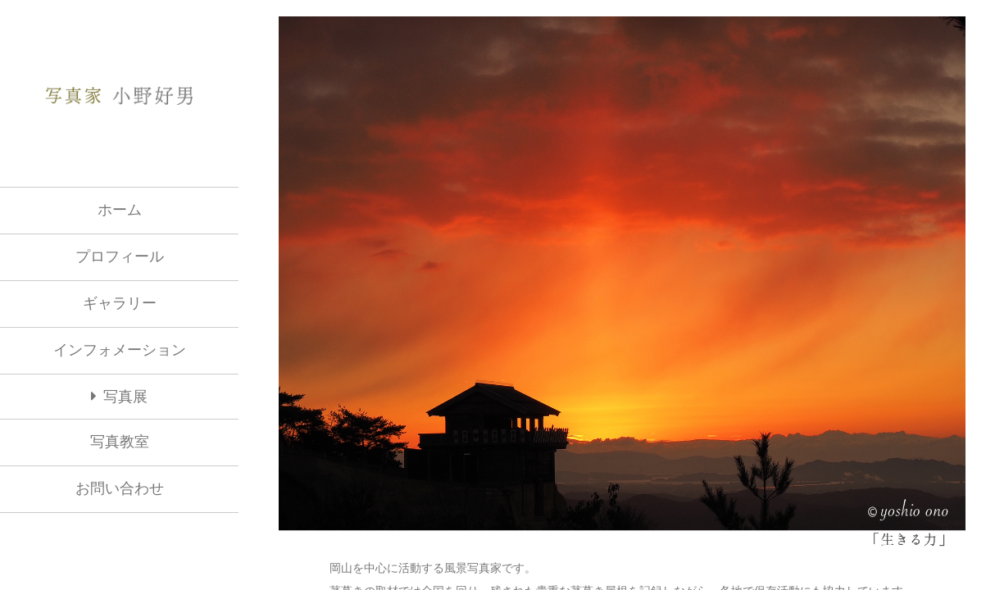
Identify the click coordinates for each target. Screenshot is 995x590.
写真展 (125, 397)
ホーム (120, 210)
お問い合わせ (119, 489)
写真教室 (119, 442)
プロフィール (119, 257)
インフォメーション (119, 350)
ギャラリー (120, 303)
